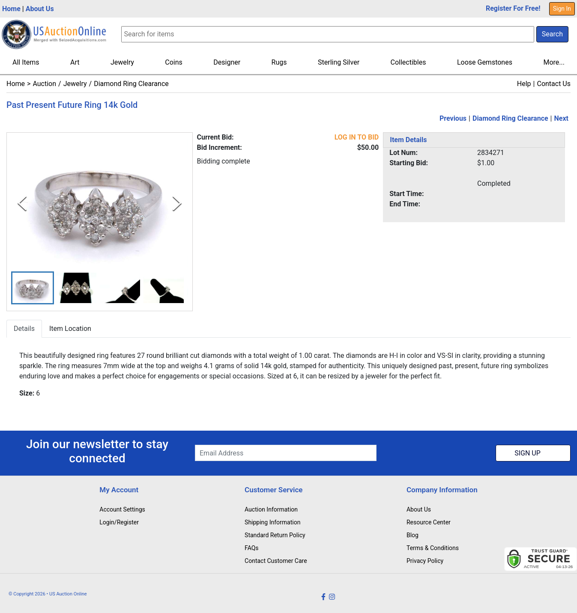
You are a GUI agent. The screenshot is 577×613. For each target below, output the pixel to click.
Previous (452, 118)
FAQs (252, 548)
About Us (40, 9)
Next (561, 118)
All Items (25, 62)
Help (524, 84)
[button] (32, 287)
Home (11, 9)
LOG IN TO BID (357, 137)
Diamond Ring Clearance (131, 84)
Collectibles (408, 62)
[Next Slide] (177, 203)
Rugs (279, 62)
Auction (44, 84)
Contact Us (554, 84)
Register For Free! (513, 8)
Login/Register (119, 522)
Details (24, 328)
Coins (173, 62)
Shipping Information (272, 522)
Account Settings (122, 509)
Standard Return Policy (275, 535)
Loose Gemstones (484, 62)
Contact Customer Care (276, 560)
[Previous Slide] (22, 203)
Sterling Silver (338, 62)
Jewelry (122, 62)
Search (552, 34)
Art (74, 62)
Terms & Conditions (433, 548)
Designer (226, 62)
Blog (413, 535)
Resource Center (429, 522)
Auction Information (271, 509)
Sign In (562, 8)
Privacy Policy (425, 560)
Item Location (70, 328)
